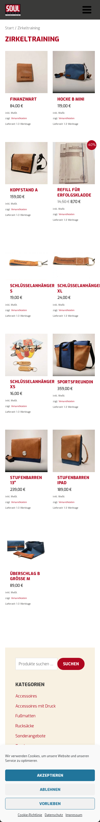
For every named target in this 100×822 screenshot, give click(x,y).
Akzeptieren (50, 775)
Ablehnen (50, 789)
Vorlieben (50, 803)
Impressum (74, 815)
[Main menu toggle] (87, 10)
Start (9, 28)
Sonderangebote (30, 736)
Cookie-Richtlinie (30, 815)
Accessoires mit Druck (35, 706)
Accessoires (26, 696)
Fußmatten (25, 716)
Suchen (71, 664)
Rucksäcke (24, 726)
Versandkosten (19, 118)
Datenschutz (54, 815)
